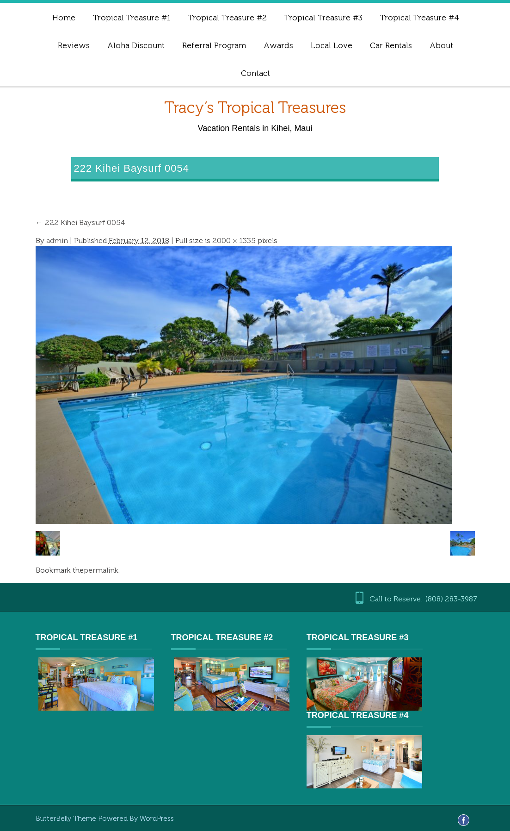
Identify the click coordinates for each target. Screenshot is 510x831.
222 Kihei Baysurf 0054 (80, 222)
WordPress (157, 818)
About (441, 45)
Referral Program (214, 45)
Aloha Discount (136, 45)
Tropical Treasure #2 (227, 17)
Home (63, 17)
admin (57, 240)
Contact (255, 73)
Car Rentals (391, 45)
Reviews (74, 45)
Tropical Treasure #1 (132, 17)
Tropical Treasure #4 (419, 17)
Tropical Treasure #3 (323, 17)
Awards (278, 45)
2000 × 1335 (234, 240)
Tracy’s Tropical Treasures (255, 107)
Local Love (331, 45)
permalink (101, 570)
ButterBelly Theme (67, 818)
